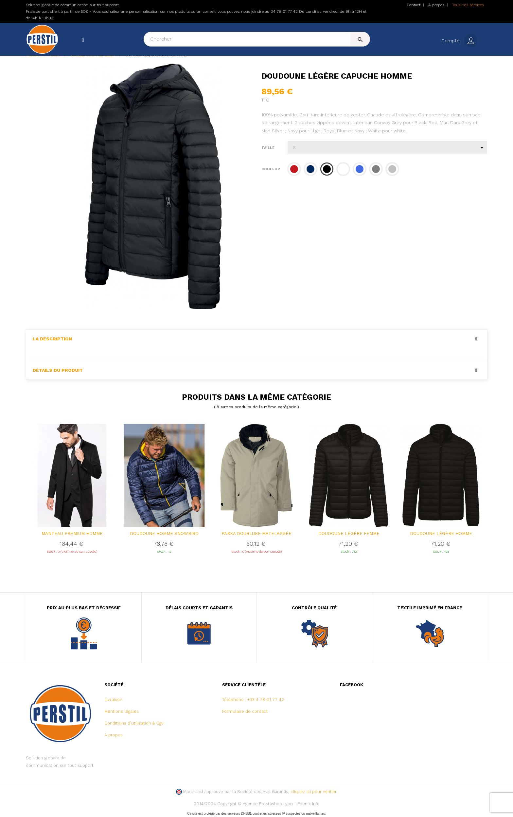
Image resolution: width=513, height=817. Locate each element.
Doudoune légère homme (441, 534)
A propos (436, 5)
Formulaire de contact (245, 712)
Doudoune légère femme (349, 534)
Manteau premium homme (72, 534)
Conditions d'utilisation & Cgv (134, 724)
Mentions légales (121, 712)
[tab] (256, 340)
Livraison (113, 700)
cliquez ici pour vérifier (313, 792)
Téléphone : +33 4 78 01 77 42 (253, 700)
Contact (413, 5)
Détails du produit (58, 371)
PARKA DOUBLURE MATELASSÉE (256, 534)
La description (52, 339)
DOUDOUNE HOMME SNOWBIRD (164, 534)
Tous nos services (468, 5)
